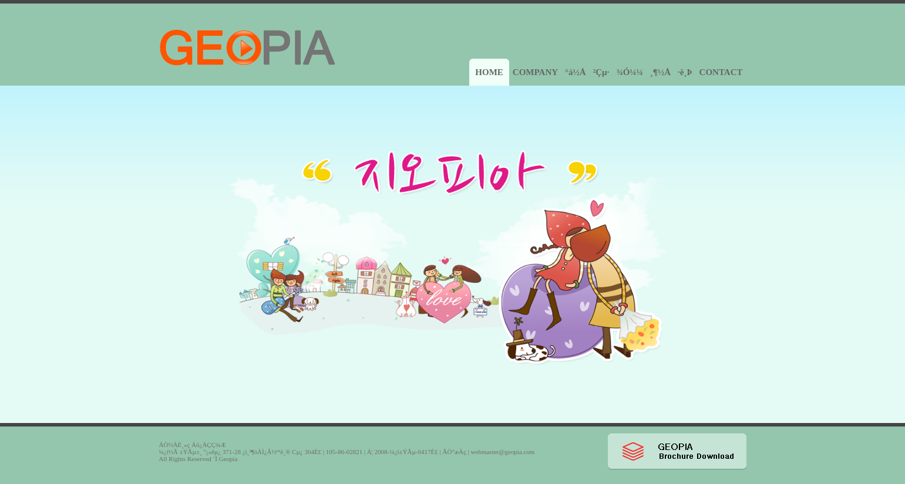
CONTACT (721, 72)
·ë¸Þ (685, 72)
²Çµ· (601, 72)
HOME (489, 72)
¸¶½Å (660, 72)
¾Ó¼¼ (629, 72)
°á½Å (575, 72)
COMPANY (535, 72)
